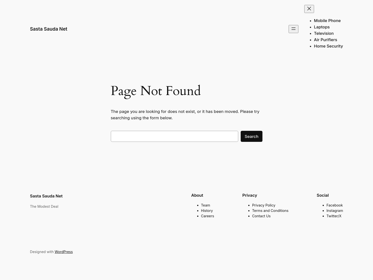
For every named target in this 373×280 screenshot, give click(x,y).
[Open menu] (293, 29)
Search (251, 136)
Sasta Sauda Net (49, 29)
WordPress (64, 252)
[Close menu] (309, 9)
